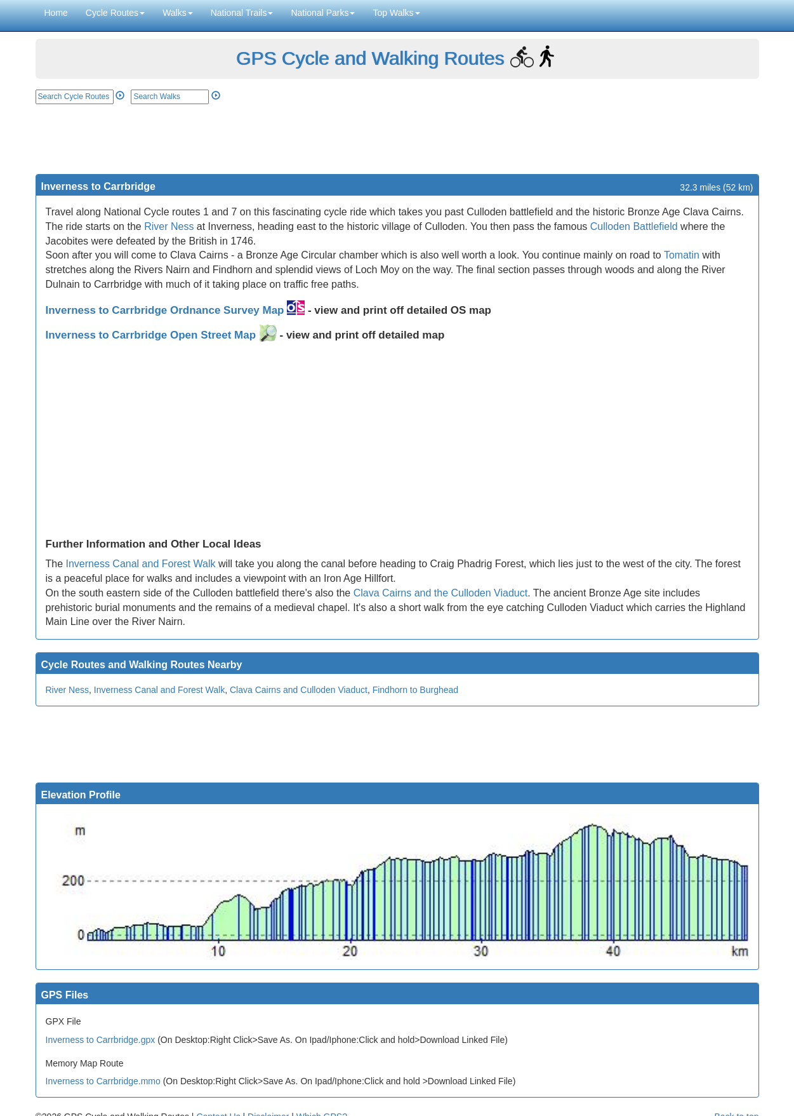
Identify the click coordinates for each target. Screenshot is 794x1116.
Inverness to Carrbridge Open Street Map (161, 335)
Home (56, 13)
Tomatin (681, 255)
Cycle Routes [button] (115, 13)
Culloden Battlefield (634, 226)
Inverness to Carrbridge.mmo (103, 1081)
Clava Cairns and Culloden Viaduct (298, 690)
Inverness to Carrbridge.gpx (100, 1040)
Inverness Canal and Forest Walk (141, 563)
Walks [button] (177, 13)
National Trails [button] (242, 13)
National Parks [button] (323, 13)
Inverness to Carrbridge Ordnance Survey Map (175, 310)
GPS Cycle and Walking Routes (370, 58)
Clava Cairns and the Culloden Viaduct (441, 593)
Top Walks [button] (396, 13)
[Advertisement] (397, 139)
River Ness (169, 226)
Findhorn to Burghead (415, 690)
